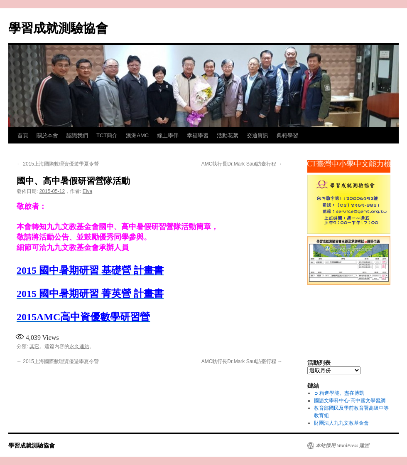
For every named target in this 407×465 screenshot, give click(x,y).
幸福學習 (197, 135)
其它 (34, 346)
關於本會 (47, 135)
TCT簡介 (107, 135)
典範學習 (287, 135)
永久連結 (79, 346)
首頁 (22, 135)
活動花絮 (227, 135)
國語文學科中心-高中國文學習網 (349, 400)
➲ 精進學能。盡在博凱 (339, 393)
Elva (87, 191)
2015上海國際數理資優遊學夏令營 (58, 164)
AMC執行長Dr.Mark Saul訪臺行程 (241, 164)
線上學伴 (168, 135)
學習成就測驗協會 (58, 28)
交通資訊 (257, 135)
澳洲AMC (137, 135)
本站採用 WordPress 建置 (342, 445)
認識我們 (77, 135)
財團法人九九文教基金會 (341, 423)
